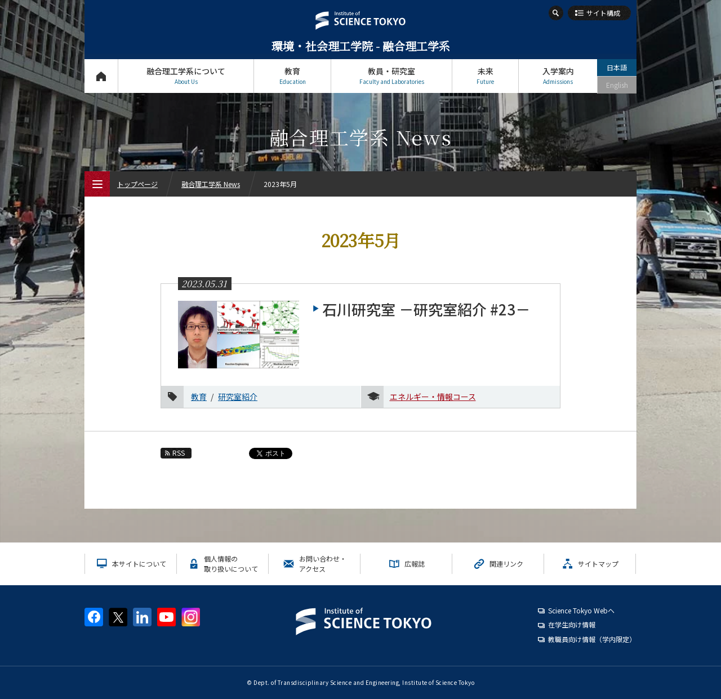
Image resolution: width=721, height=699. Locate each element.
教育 (292, 75)
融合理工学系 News (210, 184)
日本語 (617, 67)
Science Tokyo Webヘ (581, 610)
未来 (485, 75)
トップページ (101, 75)
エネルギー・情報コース (433, 396)
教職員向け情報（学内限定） (592, 639)
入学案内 (558, 75)
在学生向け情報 (571, 624)
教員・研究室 (391, 75)
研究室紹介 (237, 396)
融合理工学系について (185, 75)
